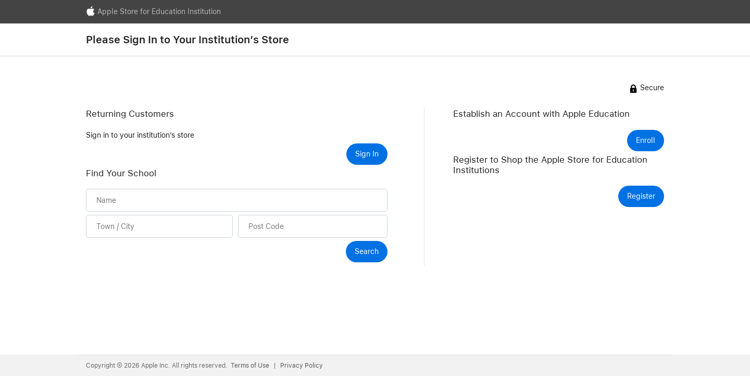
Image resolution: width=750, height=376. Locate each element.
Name (106, 200)
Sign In (367, 154)
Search (367, 251)
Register (641, 196)
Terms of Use (251, 365)
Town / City (115, 226)
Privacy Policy (301, 365)
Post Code (266, 226)
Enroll (645, 140)
